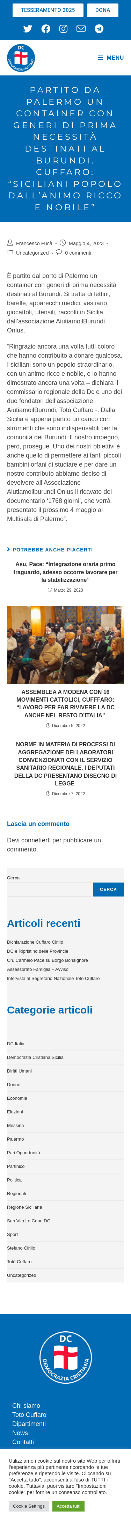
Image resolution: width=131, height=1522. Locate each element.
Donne (13, 1084)
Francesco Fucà (34, 243)
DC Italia (15, 1043)
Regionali (16, 1193)
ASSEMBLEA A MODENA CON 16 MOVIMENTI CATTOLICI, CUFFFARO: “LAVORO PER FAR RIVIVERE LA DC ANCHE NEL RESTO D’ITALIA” (65, 703)
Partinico (16, 1166)
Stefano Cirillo (21, 1248)
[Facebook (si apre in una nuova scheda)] (46, 28)
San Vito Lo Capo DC (28, 1220)
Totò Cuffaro (19, 1261)
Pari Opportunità (23, 1152)
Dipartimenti (29, 1423)
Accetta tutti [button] (68, 1506)
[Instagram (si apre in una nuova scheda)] (63, 28)
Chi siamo (26, 1405)
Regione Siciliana (24, 1207)
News (20, 1432)
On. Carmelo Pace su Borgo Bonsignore (47, 960)
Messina (15, 1125)
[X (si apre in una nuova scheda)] (30, 28)
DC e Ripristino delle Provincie (37, 951)
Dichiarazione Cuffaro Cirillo (35, 942)
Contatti (23, 1442)
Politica (14, 1180)
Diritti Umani (19, 1071)
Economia (17, 1098)
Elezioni (15, 1111)
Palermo (15, 1139)
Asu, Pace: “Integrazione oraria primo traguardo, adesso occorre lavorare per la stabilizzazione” (66, 572)
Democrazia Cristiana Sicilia (35, 1057)
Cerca (13, 877)
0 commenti (78, 253)
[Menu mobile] (111, 58)
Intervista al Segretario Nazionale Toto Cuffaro (53, 978)
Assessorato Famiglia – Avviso (37, 969)
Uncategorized (32, 253)
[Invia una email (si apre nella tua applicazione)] (81, 28)
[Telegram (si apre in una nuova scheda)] (99, 28)
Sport (12, 1234)
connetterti (36, 840)
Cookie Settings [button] (29, 1506)
